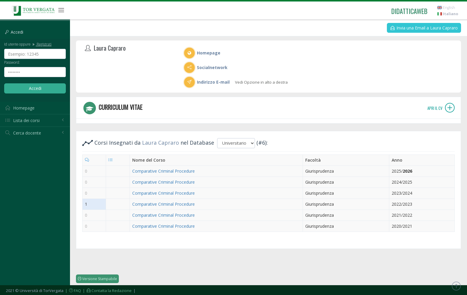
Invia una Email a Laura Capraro (424, 28)
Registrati (41, 44)
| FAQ (72, 290)
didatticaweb (409, 11)
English (446, 7)
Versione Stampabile (97, 278)
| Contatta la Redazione (107, 290)
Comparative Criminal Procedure (163, 171)
